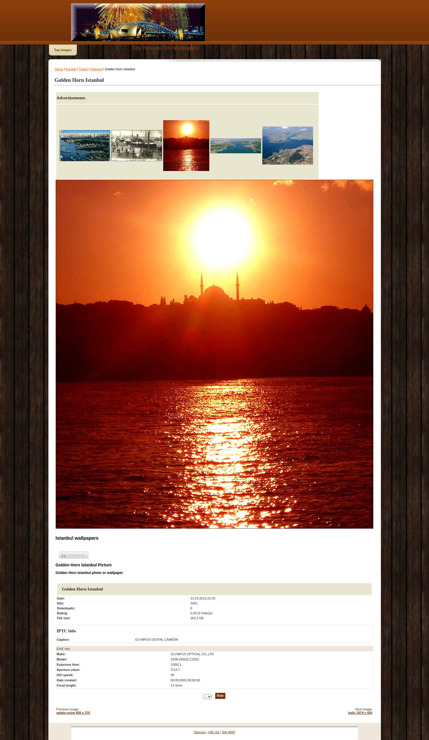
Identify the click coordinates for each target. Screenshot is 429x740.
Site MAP (228, 732)
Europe (71, 69)
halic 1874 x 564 (360, 712)
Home (59, 69)
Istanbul (96, 69)
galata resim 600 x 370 (73, 712)
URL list (213, 732)
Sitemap (200, 732)
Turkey (83, 69)
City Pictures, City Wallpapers (165, 48)
